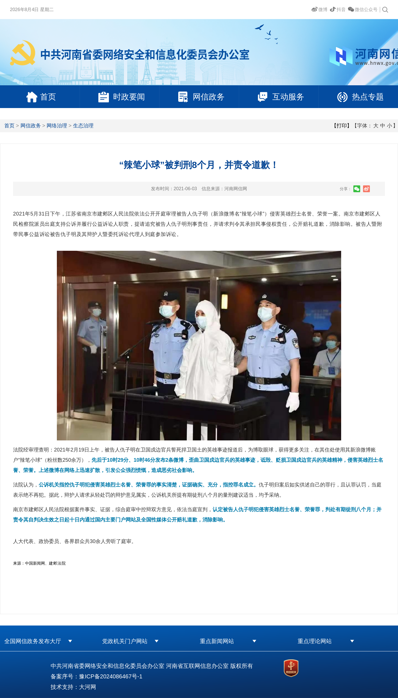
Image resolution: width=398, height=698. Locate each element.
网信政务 (30, 126)
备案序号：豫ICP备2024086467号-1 (96, 676)
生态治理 (83, 126)
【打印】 (341, 126)
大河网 (87, 687)
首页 (9, 126)
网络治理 (57, 126)
